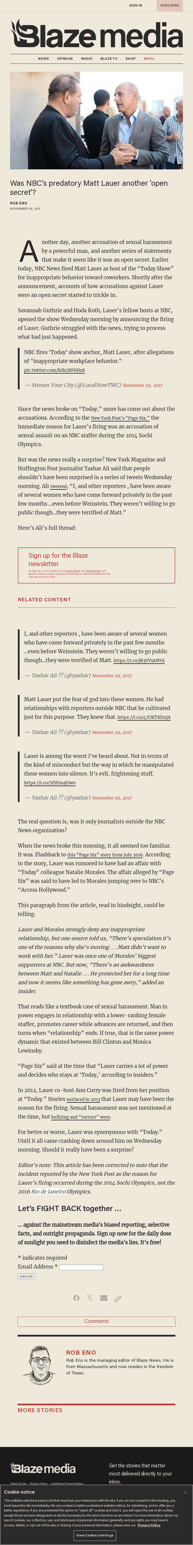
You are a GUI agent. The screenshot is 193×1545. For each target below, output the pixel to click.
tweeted (60, 486)
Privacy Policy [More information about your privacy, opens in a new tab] (149, 1525)
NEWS (43, 58)
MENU (149, 58)
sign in (135, 5)
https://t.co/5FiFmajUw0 (55, 791)
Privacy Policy (72, 571)
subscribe (168, 5)
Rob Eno (18, 203)
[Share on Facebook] (73, 1308)
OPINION (65, 58)
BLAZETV (109, 58)
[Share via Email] (104, 1308)
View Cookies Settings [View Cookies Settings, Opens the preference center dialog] (94, 1535)
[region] (96, 1515)
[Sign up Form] (140, 565)
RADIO (87, 58)
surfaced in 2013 (87, 1108)
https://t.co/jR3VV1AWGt (144, 660)
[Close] (184, 1492)
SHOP (131, 58)
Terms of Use (93, 571)
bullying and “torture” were (92, 1125)
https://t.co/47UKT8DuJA (56, 726)
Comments (96, 1332)
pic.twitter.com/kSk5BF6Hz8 (60, 370)
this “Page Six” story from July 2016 (112, 863)
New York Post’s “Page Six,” (126, 418)
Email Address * (38, 1275)
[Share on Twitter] (88, 1308)
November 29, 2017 (146, 385)
